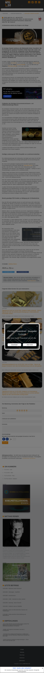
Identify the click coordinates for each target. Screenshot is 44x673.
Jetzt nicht (30, 345)
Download (14, 345)
